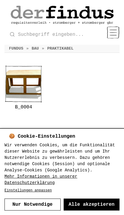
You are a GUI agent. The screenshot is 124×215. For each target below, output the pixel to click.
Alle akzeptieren (91, 204)
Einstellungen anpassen (28, 190)
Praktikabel (60, 48)
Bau (35, 48)
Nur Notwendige (33, 204)
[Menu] (113, 32)
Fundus (16, 48)
